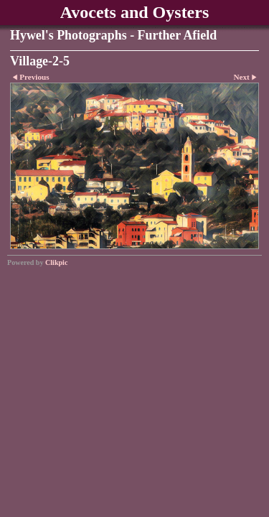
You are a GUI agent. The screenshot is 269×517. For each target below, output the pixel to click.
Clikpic (56, 262)
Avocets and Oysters (134, 12)
